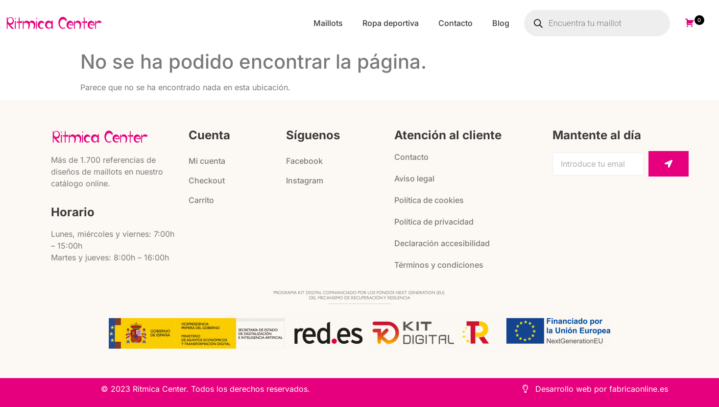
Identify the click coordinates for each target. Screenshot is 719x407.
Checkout (207, 180)
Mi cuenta (207, 161)
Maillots (328, 23)
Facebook (304, 161)
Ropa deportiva (390, 23)
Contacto (455, 23)
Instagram (304, 180)
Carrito (201, 200)
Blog (500, 23)
